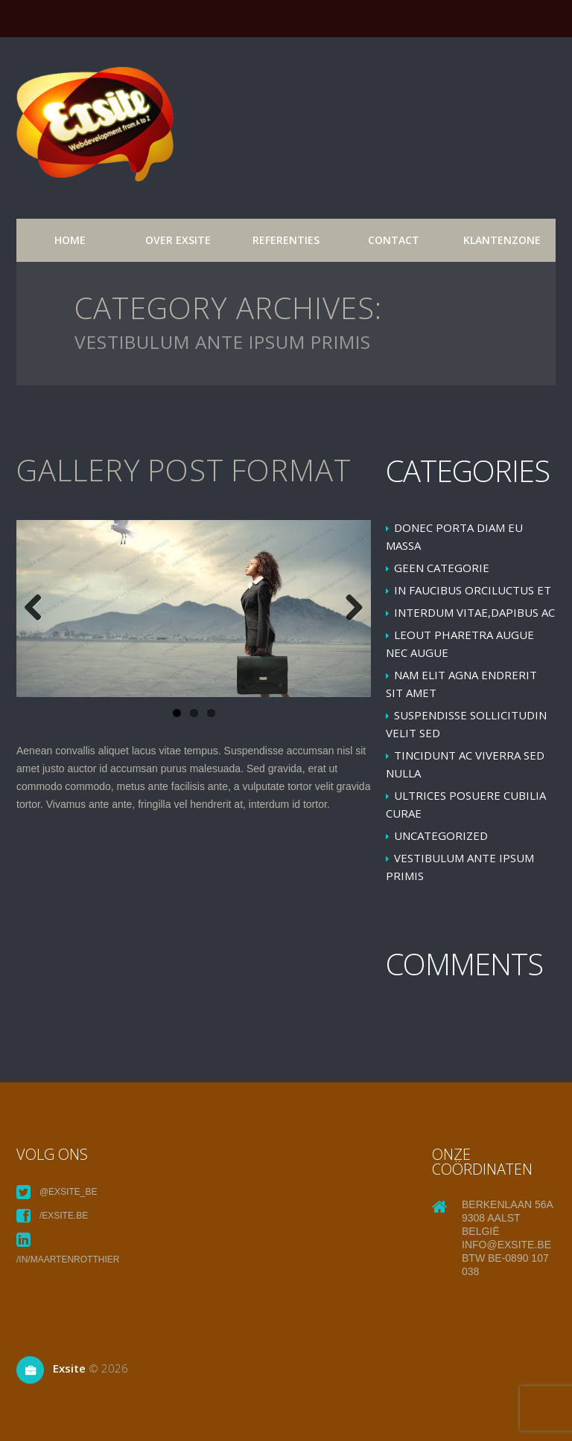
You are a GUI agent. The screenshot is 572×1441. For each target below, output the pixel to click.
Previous (39, 608)
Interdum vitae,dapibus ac (474, 612)
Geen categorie (441, 567)
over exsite (178, 240)
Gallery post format (184, 469)
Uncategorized (441, 835)
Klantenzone (502, 240)
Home (70, 240)
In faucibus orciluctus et (472, 590)
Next (348, 608)
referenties (286, 240)
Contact (393, 240)
